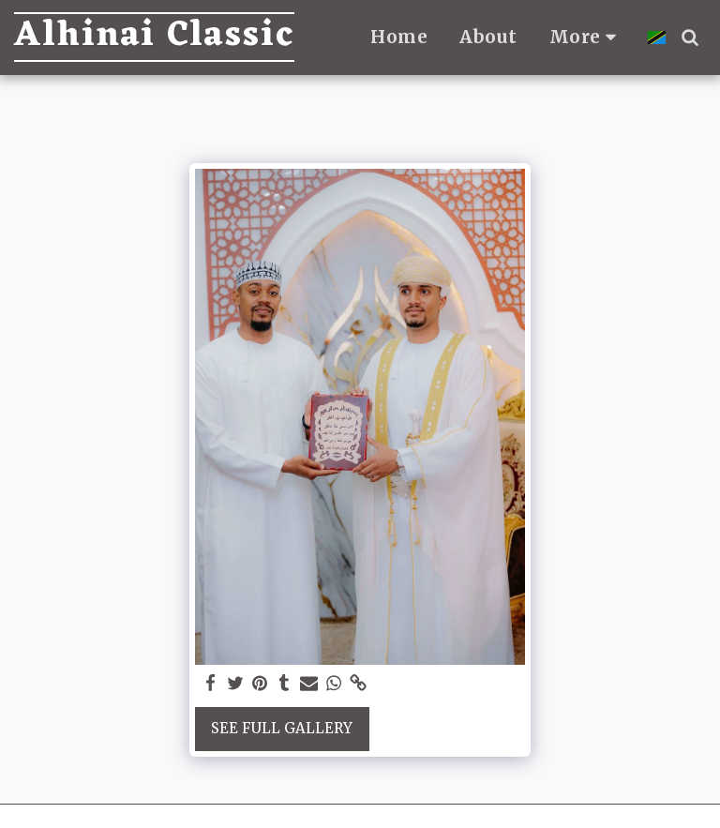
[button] (689, 37)
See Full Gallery (281, 728)
